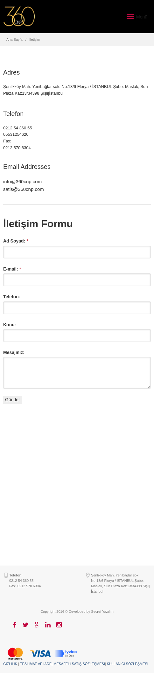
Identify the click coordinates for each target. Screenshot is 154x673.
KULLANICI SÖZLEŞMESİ (127, 664)
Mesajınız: (13, 352)
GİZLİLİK (10, 664)
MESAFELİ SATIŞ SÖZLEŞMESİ (79, 664)
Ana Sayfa (14, 39)
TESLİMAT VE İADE (36, 664)
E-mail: (12, 268)
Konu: (9, 324)
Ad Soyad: (15, 240)
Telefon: (11, 296)
